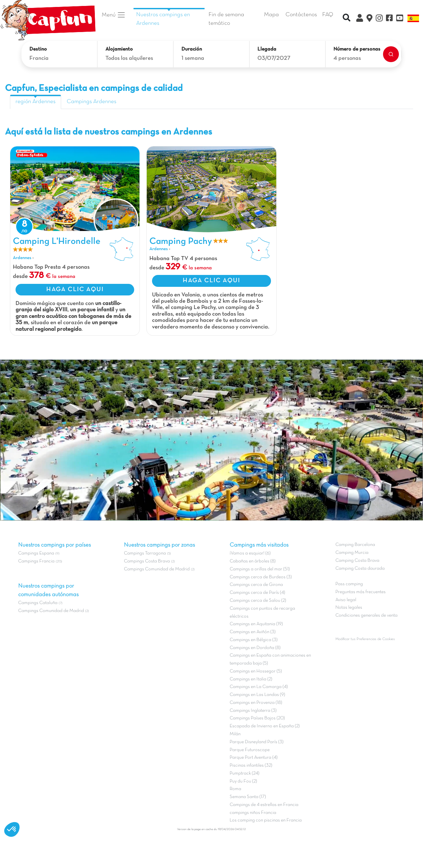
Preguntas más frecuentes (360, 592)
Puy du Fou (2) (243, 781)
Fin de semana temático (226, 19)
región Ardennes (36, 101)
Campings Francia (36, 561)
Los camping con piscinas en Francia (266, 820)
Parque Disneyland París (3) (257, 742)
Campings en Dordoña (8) (255, 648)
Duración (191, 49)
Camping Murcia (351, 553)
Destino (38, 49)
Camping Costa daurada (360, 568)
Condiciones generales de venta (366, 615)
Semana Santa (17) (248, 797)
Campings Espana (36, 553)
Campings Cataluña (38, 603)
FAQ (327, 15)
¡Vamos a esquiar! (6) (250, 553)
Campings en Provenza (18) (256, 703)
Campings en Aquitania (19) (256, 624)
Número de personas (356, 49)
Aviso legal (345, 600)
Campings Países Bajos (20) (257, 718)
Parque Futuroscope (250, 750)
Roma (235, 789)
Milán (235, 734)
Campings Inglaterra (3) (253, 710)
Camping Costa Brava (357, 560)
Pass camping (349, 584)
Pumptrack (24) (244, 773)
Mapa (271, 15)
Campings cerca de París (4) (257, 593)
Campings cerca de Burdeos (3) (261, 577)
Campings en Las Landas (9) (257, 695)
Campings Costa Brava (147, 561)
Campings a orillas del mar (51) (260, 569)
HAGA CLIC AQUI (74, 289)
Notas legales (348, 607)
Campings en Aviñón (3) (253, 632)
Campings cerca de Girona (256, 585)
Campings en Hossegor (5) (256, 671)
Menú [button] (114, 15)
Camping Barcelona (355, 545)
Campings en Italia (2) (251, 679)
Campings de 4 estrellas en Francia (264, 805)
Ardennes (22, 258)
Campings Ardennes (91, 101)
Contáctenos (301, 15)
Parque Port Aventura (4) (254, 757)
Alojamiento (119, 49)
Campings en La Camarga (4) (259, 687)
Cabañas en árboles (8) (253, 561)
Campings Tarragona (145, 553)
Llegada (266, 49)
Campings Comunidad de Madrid (51, 611)
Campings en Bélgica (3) (254, 640)
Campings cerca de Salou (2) (258, 600)
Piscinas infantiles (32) (251, 765)
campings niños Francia (253, 813)
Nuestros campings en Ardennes (163, 19)
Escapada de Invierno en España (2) (265, 726)
